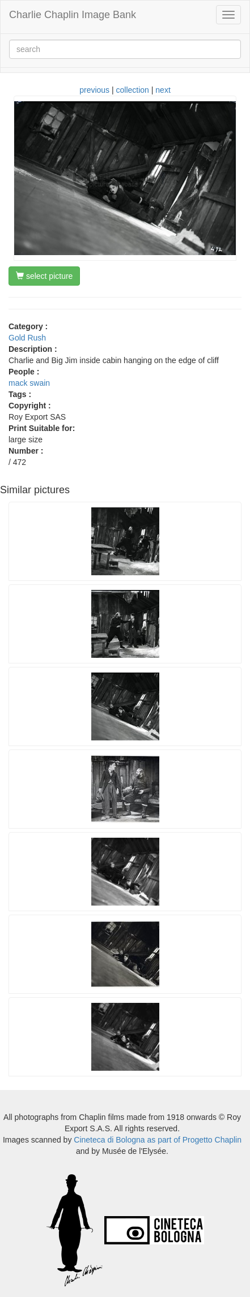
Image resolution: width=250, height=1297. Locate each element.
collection (132, 89)
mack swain (29, 382)
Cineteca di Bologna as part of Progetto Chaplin (157, 1139)
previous (94, 89)
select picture (44, 276)
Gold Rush (27, 337)
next (162, 89)
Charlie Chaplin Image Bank (72, 14)
